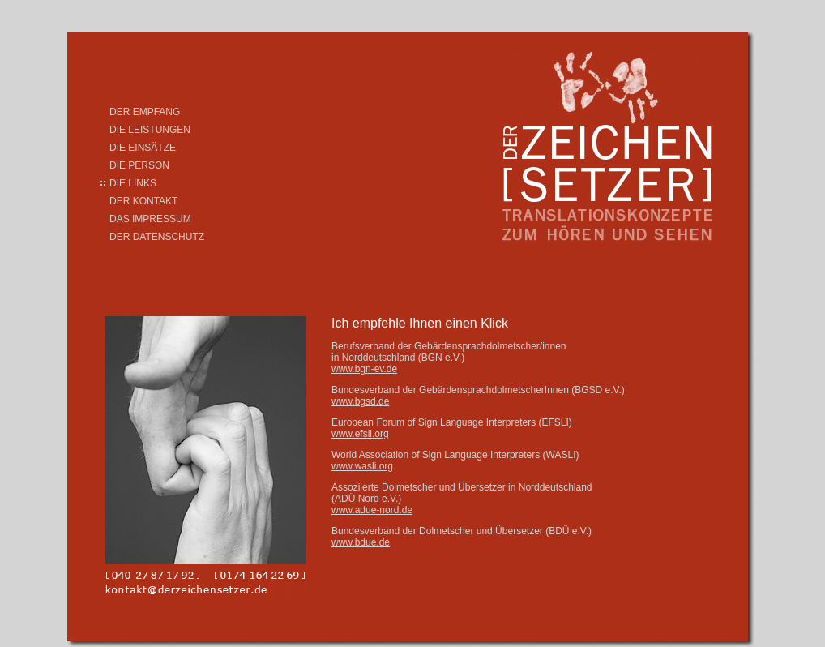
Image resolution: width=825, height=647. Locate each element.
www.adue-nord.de (371, 510)
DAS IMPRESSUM (150, 219)
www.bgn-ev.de (364, 369)
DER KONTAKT (143, 201)
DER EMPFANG (144, 112)
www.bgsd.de (360, 401)
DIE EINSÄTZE (142, 147)
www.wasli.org (362, 466)
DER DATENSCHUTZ (156, 236)
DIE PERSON (139, 165)
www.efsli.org (360, 433)
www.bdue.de (360, 542)
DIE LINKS (132, 183)
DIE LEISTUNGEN (149, 129)
